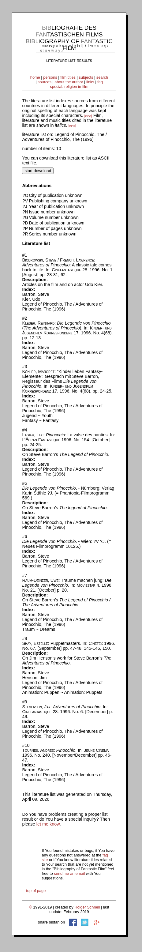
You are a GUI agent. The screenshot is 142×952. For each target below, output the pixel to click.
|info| (88, 116)
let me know (48, 824)
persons (50, 77)
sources (44, 82)
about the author (68, 82)
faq (100, 82)
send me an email (69, 873)
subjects (86, 77)
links (90, 82)
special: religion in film (69, 86)
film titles (68, 77)
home (35, 77)
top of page (36, 890)
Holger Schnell (87, 907)
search (102, 77)
